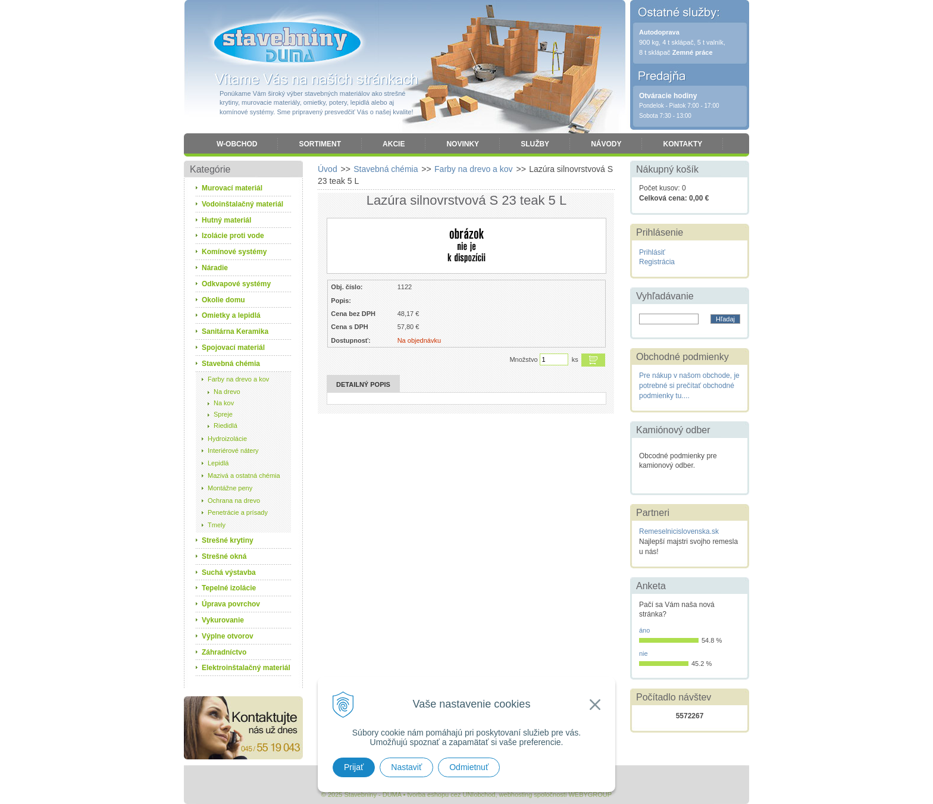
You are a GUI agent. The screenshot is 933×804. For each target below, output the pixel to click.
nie (643, 653)
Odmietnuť (469, 767)
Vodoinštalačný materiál (242, 204)
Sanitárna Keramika (235, 331)
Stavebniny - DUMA (287, 43)
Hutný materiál (226, 220)
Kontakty (682, 144)
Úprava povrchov (231, 604)
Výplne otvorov (227, 636)
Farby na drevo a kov (238, 379)
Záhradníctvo (224, 652)
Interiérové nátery (233, 450)
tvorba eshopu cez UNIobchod (451, 794)
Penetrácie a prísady (238, 512)
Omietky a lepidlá (231, 315)
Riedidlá (225, 425)
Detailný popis (363, 384)
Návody (606, 144)
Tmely (217, 524)
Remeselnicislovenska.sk (679, 531)
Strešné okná (224, 556)
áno (644, 630)
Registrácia (657, 262)
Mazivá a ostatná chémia (244, 475)
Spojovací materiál (233, 347)
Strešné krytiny (227, 540)
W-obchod (237, 144)
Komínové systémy (234, 252)
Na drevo (227, 391)
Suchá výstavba (229, 572)
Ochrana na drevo (234, 500)
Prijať (354, 767)
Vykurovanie (223, 620)
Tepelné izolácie (229, 588)
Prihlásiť (652, 252)
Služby (535, 144)
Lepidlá (218, 463)
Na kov (224, 402)
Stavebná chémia (231, 363)
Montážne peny (230, 488)
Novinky (462, 144)
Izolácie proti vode (233, 235)
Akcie (394, 144)
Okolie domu (223, 300)
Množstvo (523, 359)
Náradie (215, 268)
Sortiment (320, 144)
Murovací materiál (232, 188)
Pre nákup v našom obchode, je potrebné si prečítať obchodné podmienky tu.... (689, 385)
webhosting (516, 794)
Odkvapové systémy (236, 284)
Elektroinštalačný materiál (246, 668)
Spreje (223, 414)
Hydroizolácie (227, 438)
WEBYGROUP (590, 794)
